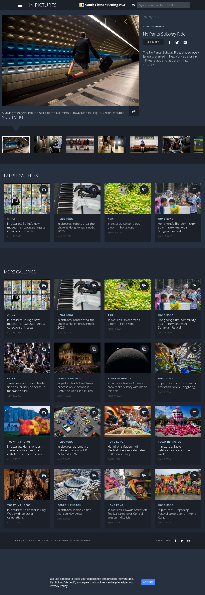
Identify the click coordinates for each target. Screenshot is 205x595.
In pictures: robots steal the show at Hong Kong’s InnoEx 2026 (76, 227)
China (11, 219)
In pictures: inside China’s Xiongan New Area (74, 512)
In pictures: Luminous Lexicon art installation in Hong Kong (178, 385)
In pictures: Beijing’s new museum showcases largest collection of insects (26, 227)
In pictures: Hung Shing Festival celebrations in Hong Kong (177, 513)
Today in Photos (154, 26)
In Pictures (42, 5)
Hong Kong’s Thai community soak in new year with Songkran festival (177, 227)
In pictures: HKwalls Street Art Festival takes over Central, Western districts (127, 513)
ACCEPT (153, 582)
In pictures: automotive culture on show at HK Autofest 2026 (72, 450)
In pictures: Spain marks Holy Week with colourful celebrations (26, 513)
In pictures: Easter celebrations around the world (174, 450)
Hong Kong (65, 219)
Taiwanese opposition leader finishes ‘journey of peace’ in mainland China (26, 387)
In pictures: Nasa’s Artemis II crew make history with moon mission (127, 387)
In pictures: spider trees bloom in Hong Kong (124, 225)
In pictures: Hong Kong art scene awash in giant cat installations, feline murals (24, 450)
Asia (111, 219)
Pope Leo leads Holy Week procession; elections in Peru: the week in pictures (75, 387)
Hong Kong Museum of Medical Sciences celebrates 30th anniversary (127, 450)
